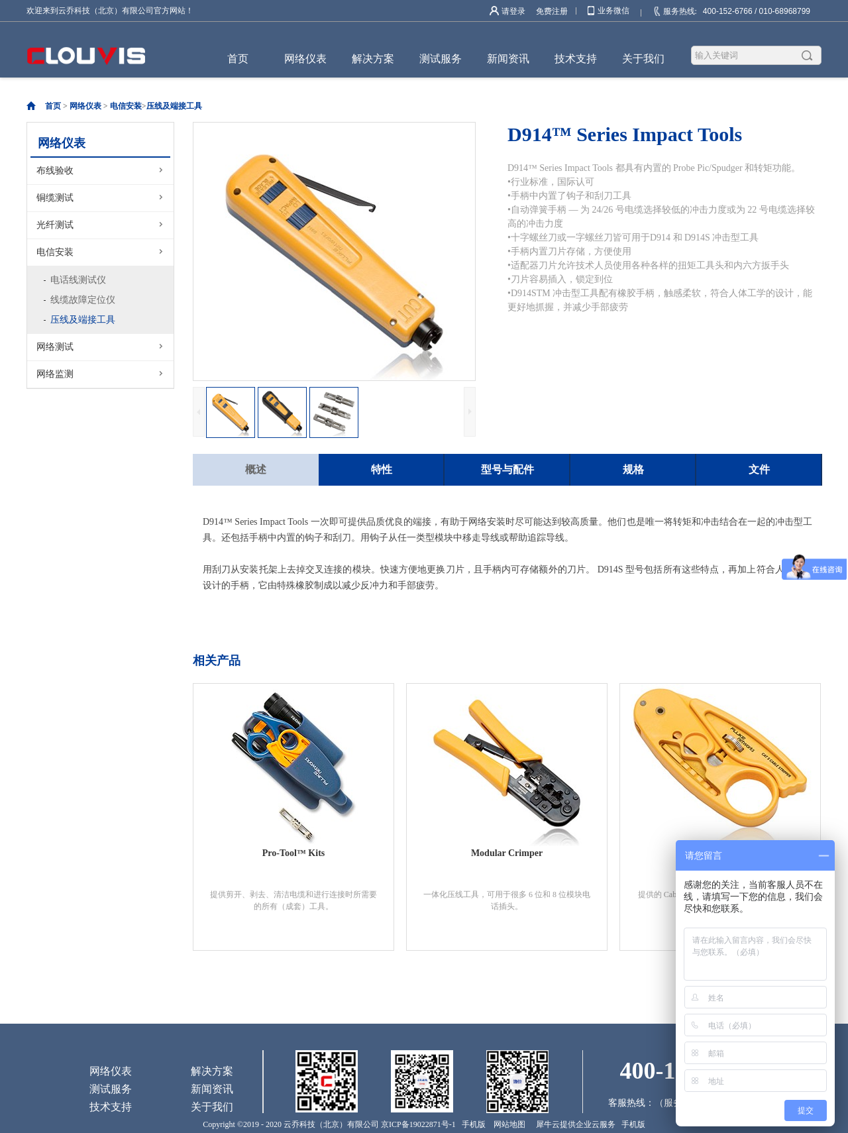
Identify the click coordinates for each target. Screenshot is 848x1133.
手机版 (472, 1124)
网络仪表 (85, 106)
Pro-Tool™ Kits (293, 853)
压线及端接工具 (174, 106)
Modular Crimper (507, 853)
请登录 (513, 11)
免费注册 (552, 11)
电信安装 (126, 106)
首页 (237, 58)
